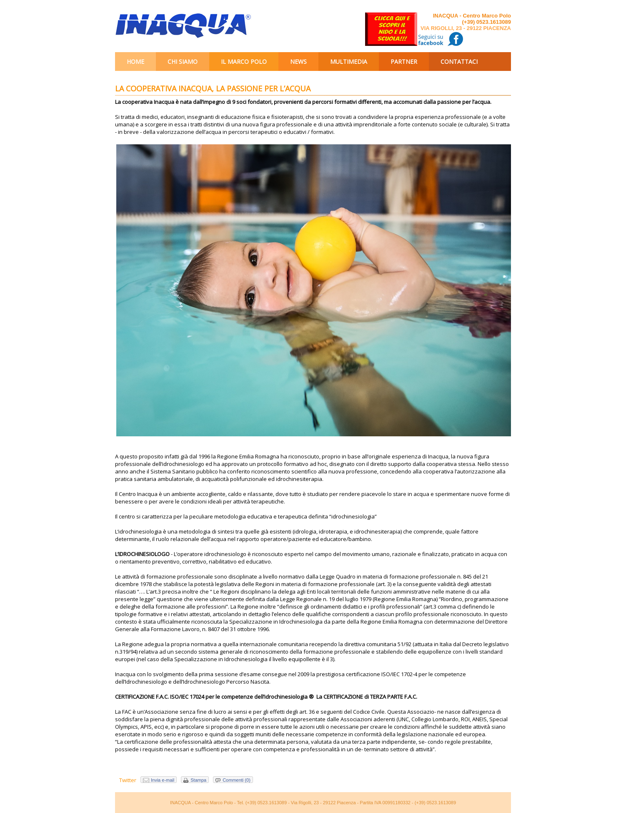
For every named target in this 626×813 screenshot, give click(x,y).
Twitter (127, 780)
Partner (404, 61)
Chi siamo (183, 61)
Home (135, 61)
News (298, 61)
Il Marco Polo (244, 61)
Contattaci (459, 61)
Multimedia (348, 61)
